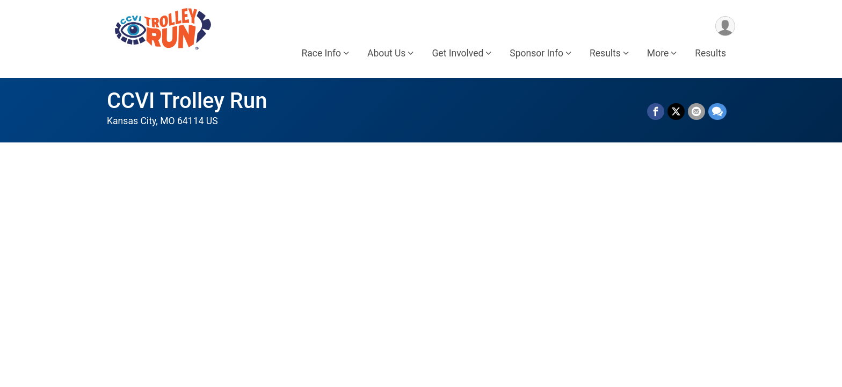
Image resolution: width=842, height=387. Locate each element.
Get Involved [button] (457, 53)
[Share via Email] (696, 111)
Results (710, 53)
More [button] (658, 53)
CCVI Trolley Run (187, 100)
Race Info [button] (321, 53)
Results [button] (605, 53)
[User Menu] (725, 26)
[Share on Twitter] (676, 111)
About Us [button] (386, 53)
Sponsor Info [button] (536, 53)
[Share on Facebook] (655, 111)
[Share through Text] (717, 111)
